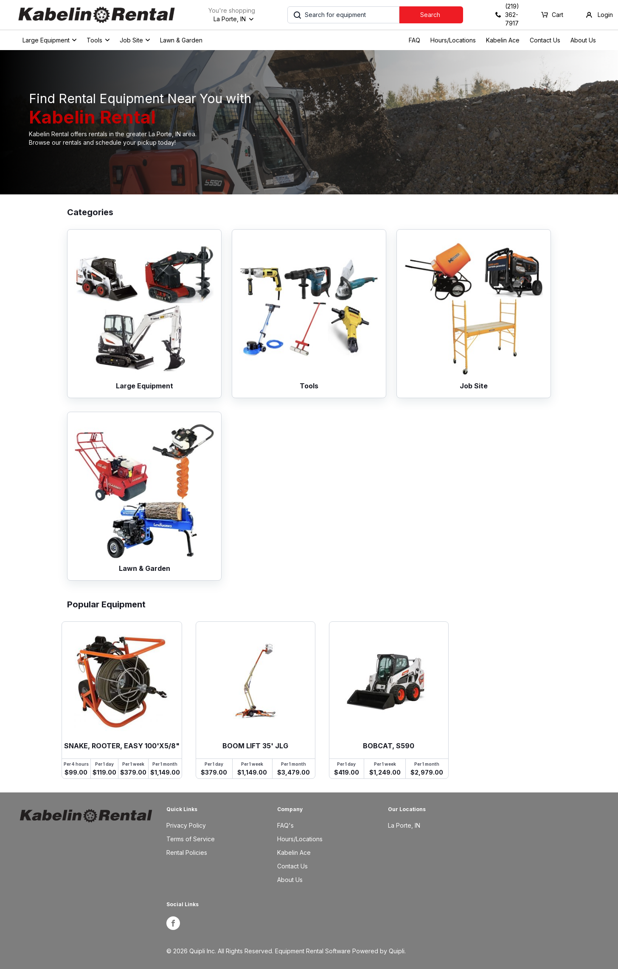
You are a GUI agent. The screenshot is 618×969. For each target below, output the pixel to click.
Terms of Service (190, 839)
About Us (583, 40)
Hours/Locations (453, 40)
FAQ (414, 40)
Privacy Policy (186, 825)
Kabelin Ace (503, 40)
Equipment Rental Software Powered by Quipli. (340, 951)
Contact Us (545, 40)
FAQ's (285, 825)
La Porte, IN (404, 825)
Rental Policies (186, 852)
